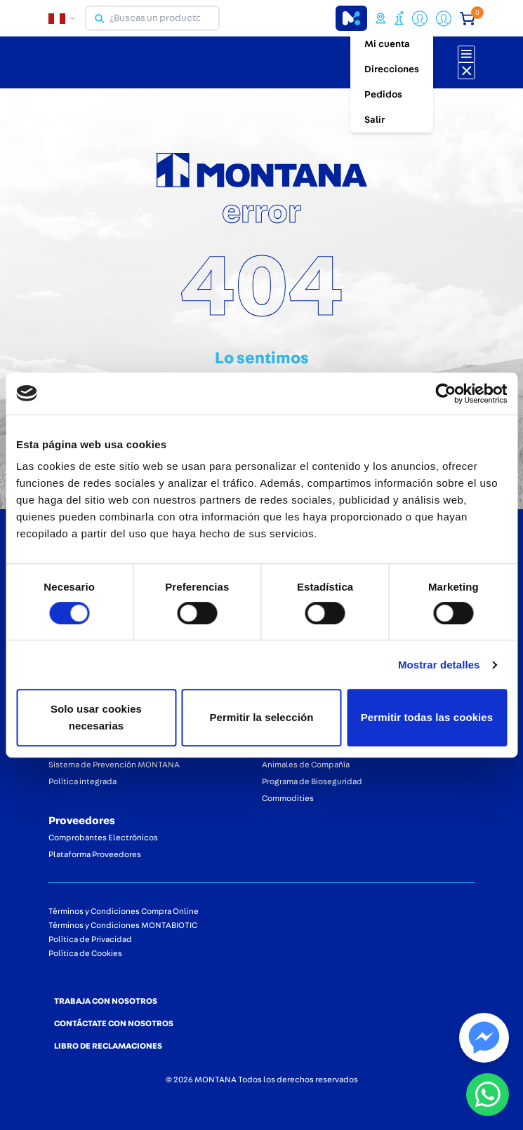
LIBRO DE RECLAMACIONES (108, 1046)
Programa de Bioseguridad (312, 781)
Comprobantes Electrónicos (103, 837)
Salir (374, 120)
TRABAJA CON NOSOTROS (105, 1001)
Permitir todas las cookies (427, 717)
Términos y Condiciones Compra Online (123, 911)
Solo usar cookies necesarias (96, 717)
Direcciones (391, 69)
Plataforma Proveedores (94, 854)
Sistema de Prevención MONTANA (114, 764)
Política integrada (82, 781)
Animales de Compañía (306, 764)
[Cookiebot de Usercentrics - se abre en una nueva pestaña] (445, 393)
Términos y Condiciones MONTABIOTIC (122, 925)
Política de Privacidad (90, 939)
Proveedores (81, 820)
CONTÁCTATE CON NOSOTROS (113, 1023)
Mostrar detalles (439, 665)
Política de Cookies (85, 953)
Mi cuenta (387, 44)
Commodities (288, 798)
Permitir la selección (261, 717)
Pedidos (383, 95)
